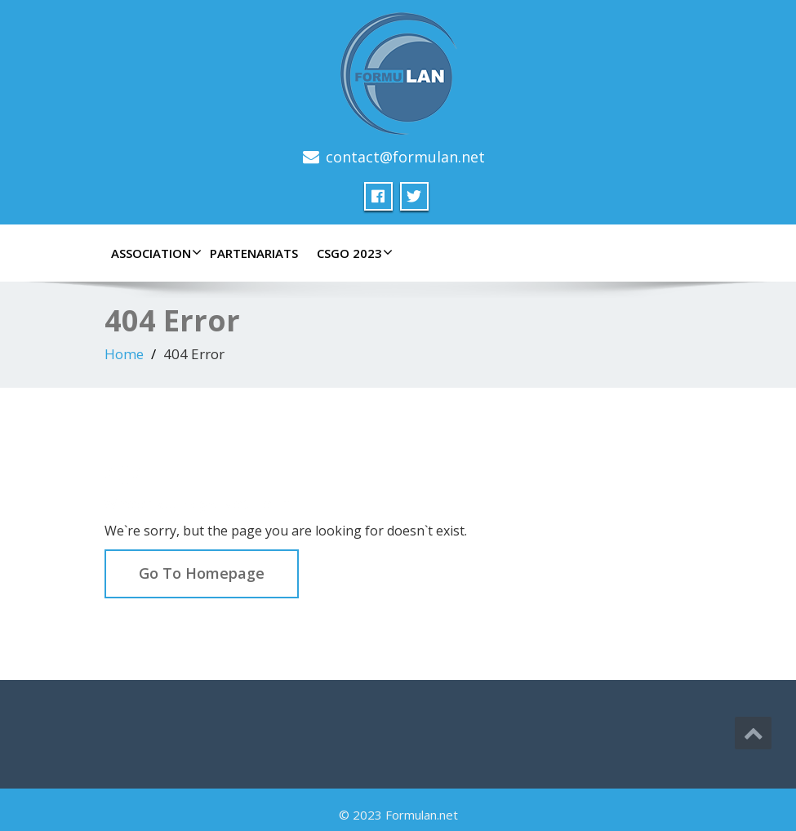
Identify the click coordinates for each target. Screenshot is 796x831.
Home (124, 353)
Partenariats (254, 253)
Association (154, 253)
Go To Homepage (202, 573)
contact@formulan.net (405, 157)
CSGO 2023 (353, 253)
